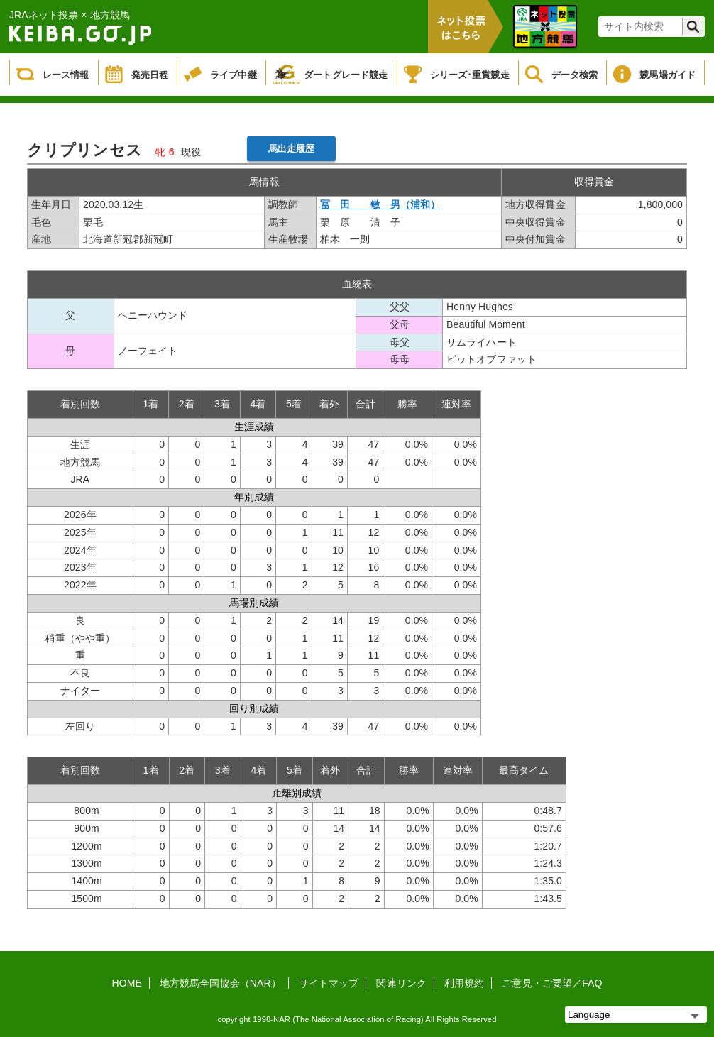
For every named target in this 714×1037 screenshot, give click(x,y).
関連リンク (401, 983)
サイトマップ (329, 983)
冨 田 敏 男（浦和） (380, 204)
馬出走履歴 (291, 148)
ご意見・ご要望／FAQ (552, 983)
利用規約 (464, 983)
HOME (127, 983)
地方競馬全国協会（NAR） (220, 983)
